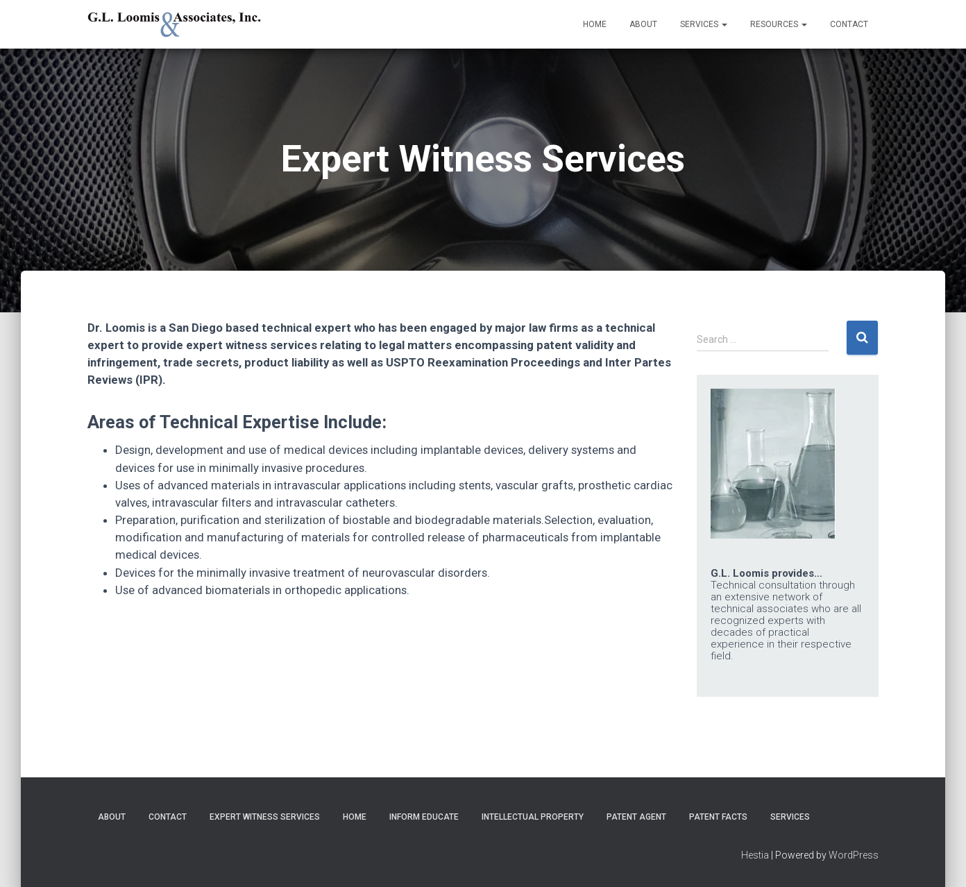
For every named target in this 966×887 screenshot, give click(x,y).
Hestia (755, 855)
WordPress (854, 855)
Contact (849, 24)
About (643, 24)
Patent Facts (718, 817)
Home (595, 24)
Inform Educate (424, 817)
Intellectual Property (533, 817)
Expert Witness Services (265, 817)
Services (703, 24)
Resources (778, 24)
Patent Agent (636, 817)
